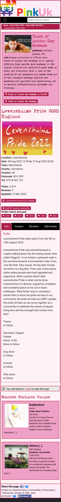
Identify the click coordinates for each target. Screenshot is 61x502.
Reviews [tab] (33, 226)
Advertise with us (20, 490)
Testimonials (7, 493)
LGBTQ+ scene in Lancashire (16, 208)
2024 (18, 216)
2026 (6, 216)
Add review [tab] (50, 226)
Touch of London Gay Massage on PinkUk (26, 94)
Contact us (6, 490)
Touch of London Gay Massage (20, 101)
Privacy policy (48, 490)
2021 (53, 216)
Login (28, 388)
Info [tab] (6, 226)
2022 (41, 216)
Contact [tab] (19, 226)
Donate (18, 493)
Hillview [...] (35, 445)
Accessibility (35, 490)
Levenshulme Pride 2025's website (19, 201)
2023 (29, 216)
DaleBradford (36, 404)
